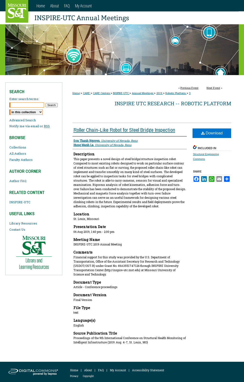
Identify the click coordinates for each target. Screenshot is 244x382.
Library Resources (23, 223)
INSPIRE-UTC (121, 93)
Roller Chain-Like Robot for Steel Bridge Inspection (124, 129)
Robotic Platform (176, 93)
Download (212, 133)
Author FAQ (17, 181)
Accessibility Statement (148, 370)
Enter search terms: (24, 99)
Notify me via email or (29, 126)
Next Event (213, 88)
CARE (87, 93)
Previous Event (189, 88)
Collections (17, 147)
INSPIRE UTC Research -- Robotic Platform (173, 103)
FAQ (101, 370)
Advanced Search (22, 120)
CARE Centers (102, 93)
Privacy (74, 376)
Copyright (88, 376)
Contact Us (17, 229)
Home (76, 93)
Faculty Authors (21, 160)
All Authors (17, 153)
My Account (118, 370)
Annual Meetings (143, 93)
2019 (159, 93)
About (88, 370)
